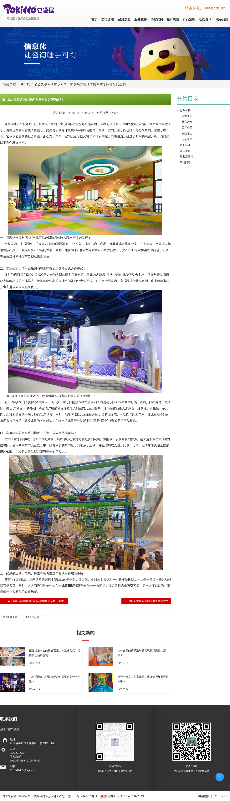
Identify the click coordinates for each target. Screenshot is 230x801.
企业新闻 (185, 145)
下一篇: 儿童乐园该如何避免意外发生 (146, 601)
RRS (224, 796)
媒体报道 (185, 150)
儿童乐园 (57, 84)
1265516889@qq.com (22, 770)
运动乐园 (187, 139)
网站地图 (204, 796)
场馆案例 (157, 19)
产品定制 (189, 19)
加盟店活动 (186, 156)
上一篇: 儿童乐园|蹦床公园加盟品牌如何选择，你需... (34, 601)
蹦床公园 (187, 127)
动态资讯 (205, 19)
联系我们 (222, 19)
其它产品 (187, 121)
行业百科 (185, 110)
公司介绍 (107, 19)
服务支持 (140, 19)
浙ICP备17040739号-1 (82, 796)
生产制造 (173, 19)
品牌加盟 (124, 19)
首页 (94, 19)
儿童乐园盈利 (32, 617)
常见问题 (185, 162)
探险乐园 (187, 133)
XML (215, 796)
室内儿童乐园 (10, 617)
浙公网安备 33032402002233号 (124, 796)
